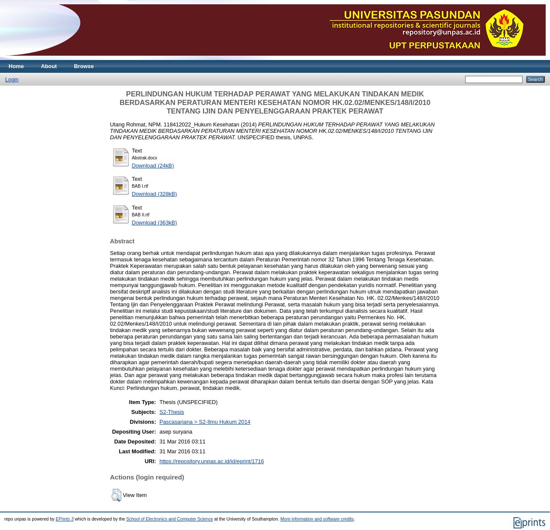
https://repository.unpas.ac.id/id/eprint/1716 (211, 461)
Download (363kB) (154, 222)
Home (16, 66)
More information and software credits (317, 519)
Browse (84, 66)
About (49, 66)
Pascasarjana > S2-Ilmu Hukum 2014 (204, 422)
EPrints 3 (65, 519)
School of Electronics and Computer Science (169, 519)
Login (11, 79)
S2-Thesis (171, 412)
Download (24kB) (153, 165)
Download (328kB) (154, 194)
